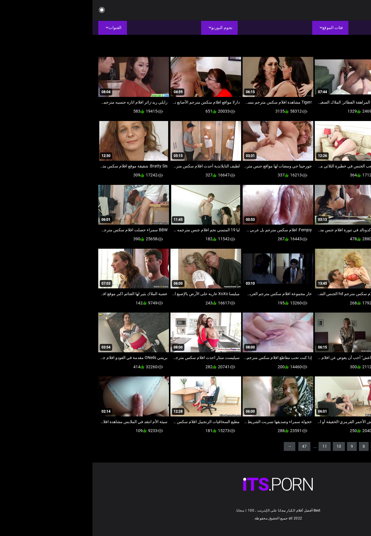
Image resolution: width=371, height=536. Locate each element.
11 (232, 446)
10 (246, 446)
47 (212, 446)
